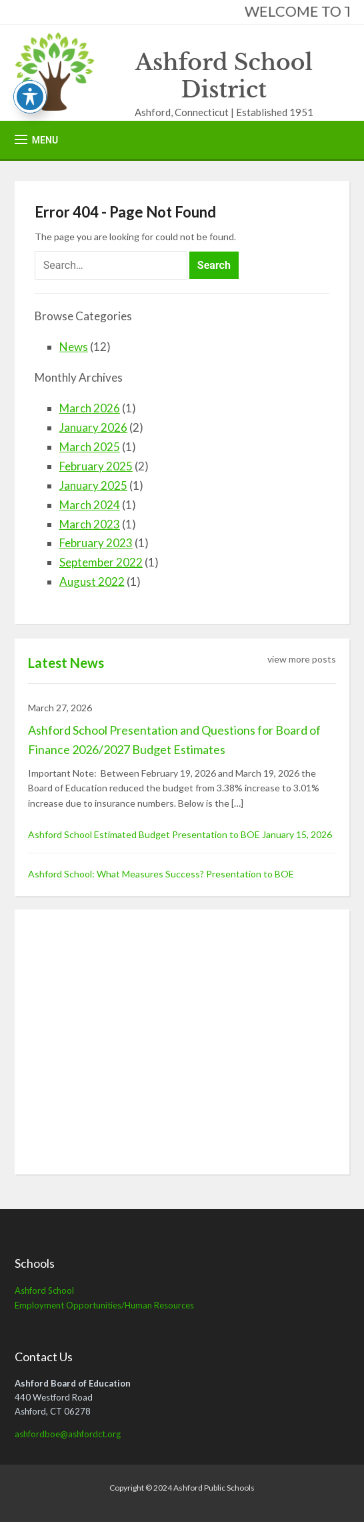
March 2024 (89, 505)
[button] (36, 139)
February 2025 (96, 466)
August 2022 (92, 582)
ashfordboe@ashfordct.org (68, 1434)
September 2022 (101, 562)
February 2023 (96, 543)
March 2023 (89, 524)
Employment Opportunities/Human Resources (104, 1305)
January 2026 (93, 427)
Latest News (66, 663)
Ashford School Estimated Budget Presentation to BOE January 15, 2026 (180, 834)
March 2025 (89, 447)
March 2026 (89, 408)
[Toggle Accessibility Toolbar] (30, 97)
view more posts (301, 659)
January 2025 (93, 485)
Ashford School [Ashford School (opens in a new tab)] (44, 1290)
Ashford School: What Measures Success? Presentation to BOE (161, 873)
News (73, 347)
